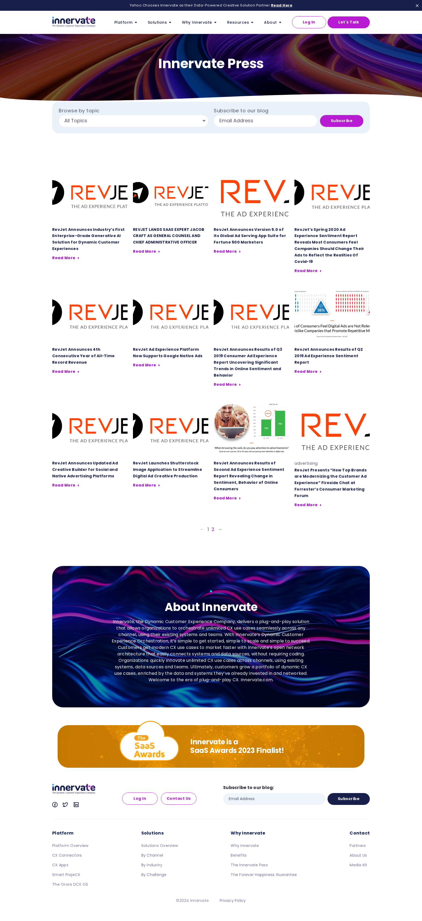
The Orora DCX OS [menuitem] (70, 884)
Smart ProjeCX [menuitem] (66, 874)
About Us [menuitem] (358, 855)
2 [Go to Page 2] (213, 529)
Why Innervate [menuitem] (248, 833)
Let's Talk (348, 22)
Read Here (282, 5)
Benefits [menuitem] (239, 855)
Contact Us (179, 798)
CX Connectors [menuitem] (67, 855)
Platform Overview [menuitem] (70, 845)
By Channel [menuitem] (152, 855)
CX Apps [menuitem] (60, 865)
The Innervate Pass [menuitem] (249, 865)
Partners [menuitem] (358, 845)
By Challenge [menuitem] (154, 874)
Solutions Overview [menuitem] (159, 845)
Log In (309, 22)
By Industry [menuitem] (152, 865)
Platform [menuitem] (62, 833)
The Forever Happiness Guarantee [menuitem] (264, 874)
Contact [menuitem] (360, 833)
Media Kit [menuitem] (358, 865)
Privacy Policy (233, 900)
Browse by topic (79, 111)
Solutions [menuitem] (152, 833)
